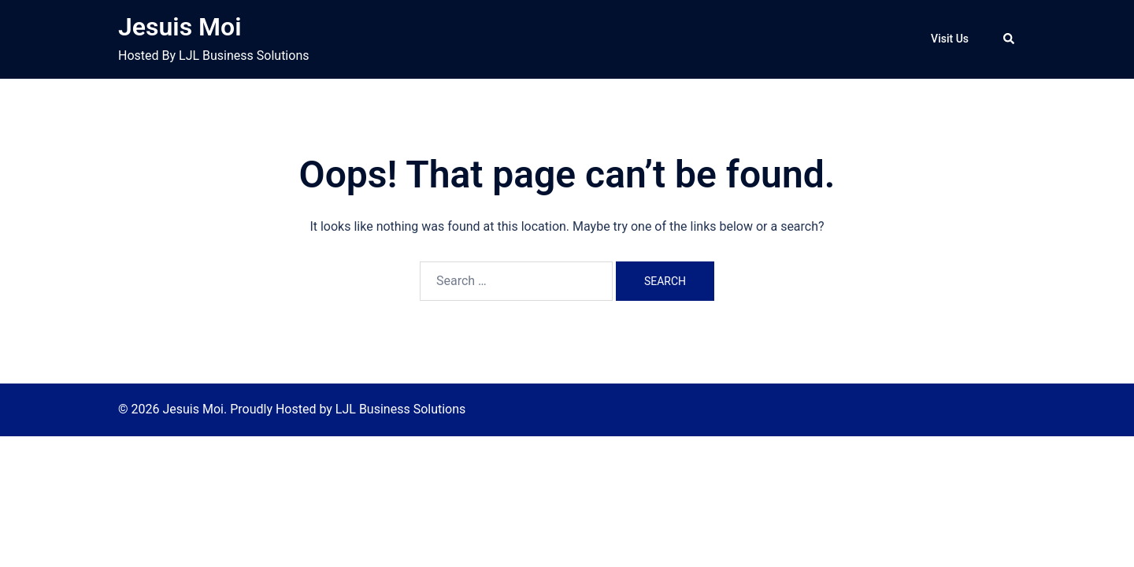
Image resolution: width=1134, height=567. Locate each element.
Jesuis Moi (180, 27)
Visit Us (950, 38)
